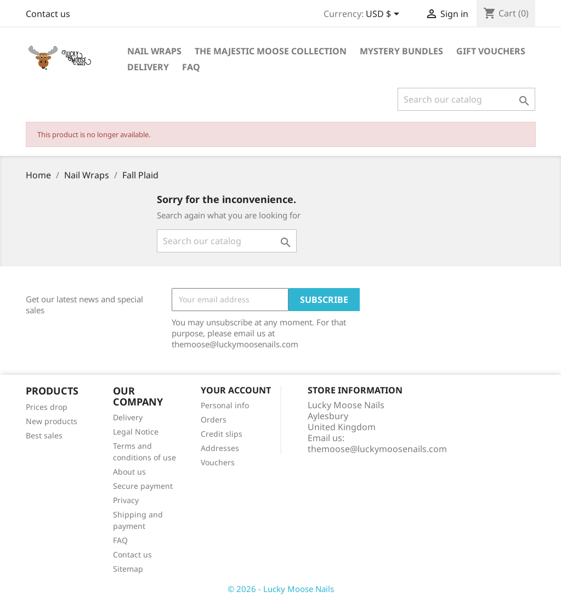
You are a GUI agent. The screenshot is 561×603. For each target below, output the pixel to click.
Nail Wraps (154, 51)
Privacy (126, 500)
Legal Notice (135, 431)
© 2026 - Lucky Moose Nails (281, 588)
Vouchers (218, 462)
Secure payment (143, 486)
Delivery (148, 67)
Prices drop (46, 407)
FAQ (191, 67)
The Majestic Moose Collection (271, 51)
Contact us (48, 14)
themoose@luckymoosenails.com (377, 449)
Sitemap (128, 568)
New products (51, 421)
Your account (236, 390)
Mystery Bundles (401, 51)
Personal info (225, 405)
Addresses (220, 448)
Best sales (44, 435)
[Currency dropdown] (384, 14)
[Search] (466, 99)
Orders (213, 419)
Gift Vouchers (490, 51)
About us (129, 471)
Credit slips (221, 434)
